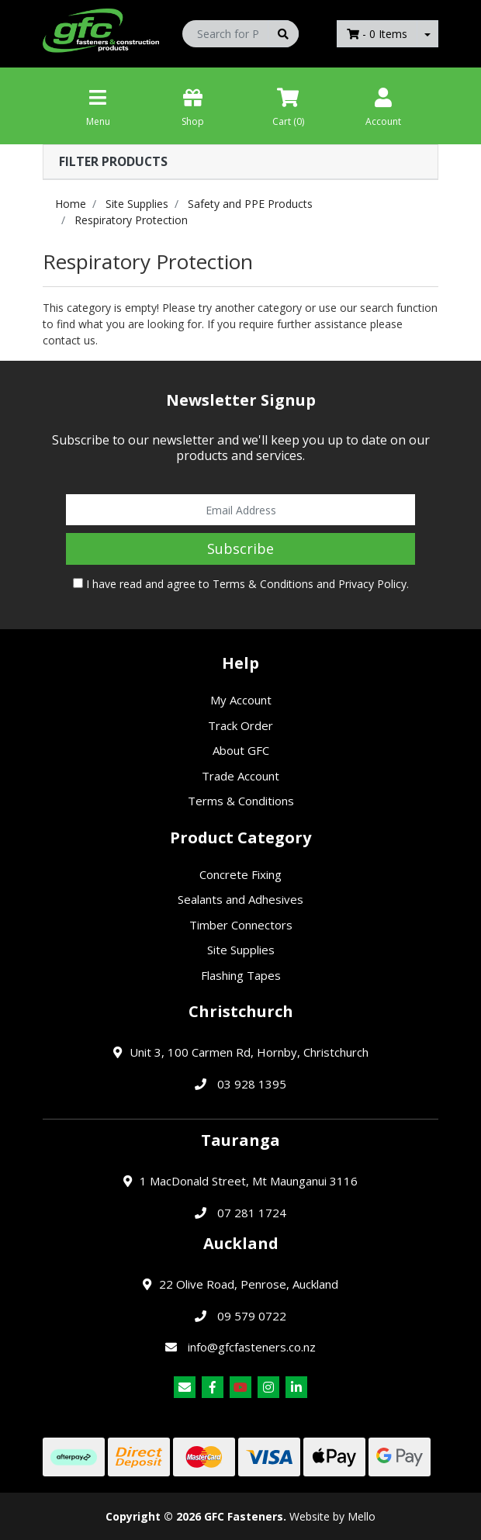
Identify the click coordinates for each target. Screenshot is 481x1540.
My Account (241, 700)
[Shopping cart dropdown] (427, 33)
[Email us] (185, 1387)
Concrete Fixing (240, 874)
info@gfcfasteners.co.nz (252, 1347)
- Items (377, 33)
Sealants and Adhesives (240, 899)
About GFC (241, 750)
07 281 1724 (251, 1212)
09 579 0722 (251, 1316)
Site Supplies (241, 949)
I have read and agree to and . (241, 583)
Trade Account (240, 776)
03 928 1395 (251, 1084)
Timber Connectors (240, 925)
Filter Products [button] (113, 161)
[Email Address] (240, 509)
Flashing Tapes (241, 975)
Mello (361, 1516)
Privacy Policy (372, 583)
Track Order (240, 725)
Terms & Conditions (263, 583)
